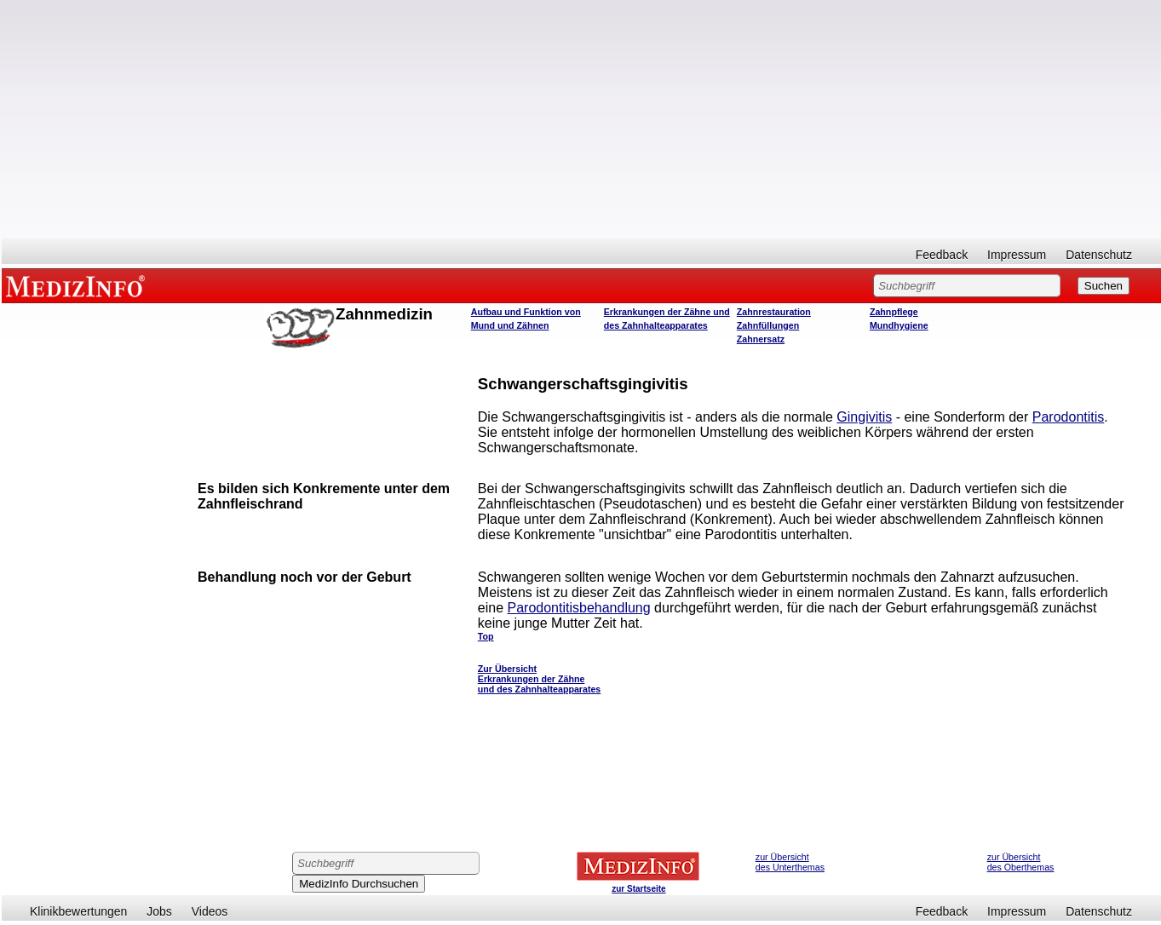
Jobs (159, 911)
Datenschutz (1099, 254)
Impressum (1016, 254)
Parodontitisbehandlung (579, 607)
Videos (210, 911)
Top (486, 636)
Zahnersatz (761, 339)
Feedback (942, 254)
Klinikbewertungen (78, 911)
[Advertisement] (582, 119)
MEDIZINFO (78, 285)
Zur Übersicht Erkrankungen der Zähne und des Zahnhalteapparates (539, 679)
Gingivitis (864, 417)
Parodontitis (1068, 417)
